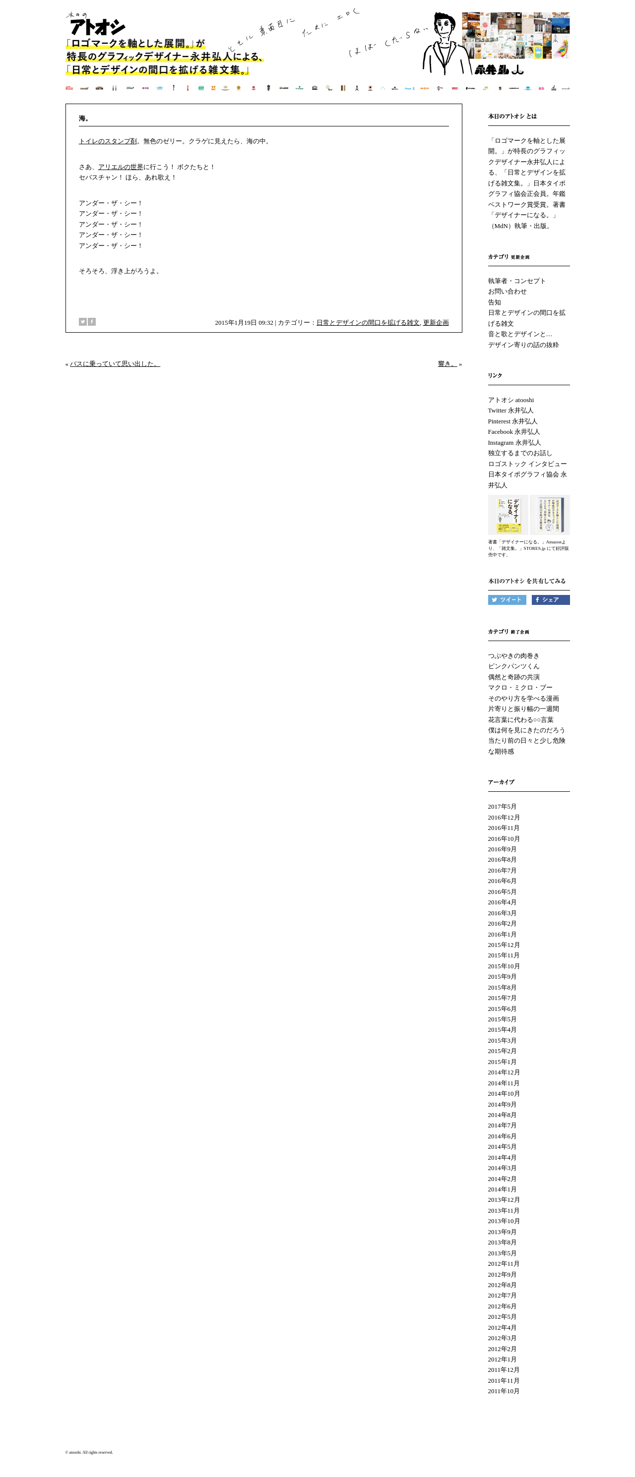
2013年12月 (504, 1199)
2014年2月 (502, 1178)
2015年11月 (504, 955)
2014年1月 (502, 1189)
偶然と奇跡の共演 (514, 677)
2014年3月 (502, 1168)
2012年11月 (504, 1263)
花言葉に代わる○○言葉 (521, 719)
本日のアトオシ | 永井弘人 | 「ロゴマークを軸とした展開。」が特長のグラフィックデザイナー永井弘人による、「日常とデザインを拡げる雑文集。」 (318, 57)
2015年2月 (502, 1051)
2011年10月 (504, 1391)
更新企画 (436, 322)
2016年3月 (502, 913)
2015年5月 (502, 1019)
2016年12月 (504, 817)
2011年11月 (504, 1380)
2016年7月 (502, 870)
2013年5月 (502, 1253)
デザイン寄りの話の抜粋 (523, 345)
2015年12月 (504, 944)
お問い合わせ (507, 291)
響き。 (447, 363)
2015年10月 (504, 966)
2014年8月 (502, 1115)
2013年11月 (504, 1210)
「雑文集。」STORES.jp (521, 548)
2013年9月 (502, 1232)
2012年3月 (502, 1338)
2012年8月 (502, 1285)
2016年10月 (504, 838)
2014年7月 (502, 1125)
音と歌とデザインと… (520, 334)
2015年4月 (502, 1029)
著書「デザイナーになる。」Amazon (525, 541)
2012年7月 (502, 1295)
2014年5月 (502, 1146)
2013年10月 (504, 1221)
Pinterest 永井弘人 (513, 421)
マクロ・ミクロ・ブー (520, 687)
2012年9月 (502, 1274)
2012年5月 (502, 1316)
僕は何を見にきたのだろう (527, 730)
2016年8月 (502, 859)
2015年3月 (502, 1040)
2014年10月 (504, 1093)
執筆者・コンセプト (517, 281)
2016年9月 (502, 849)
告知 (494, 302)
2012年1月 (502, 1359)
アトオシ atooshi (511, 400)
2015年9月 (502, 976)
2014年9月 (502, 1104)
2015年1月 (502, 1061)
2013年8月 (502, 1242)
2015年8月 (502, 987)
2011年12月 (504, 1369)
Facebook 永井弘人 (514, 431)
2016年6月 (502, 881)
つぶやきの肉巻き (514, 655)
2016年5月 (502, 891)
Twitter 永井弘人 (511, 410)
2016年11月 (504, 827)
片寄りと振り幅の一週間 (523, 708)
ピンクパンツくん (514, 666)
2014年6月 (502, 1136)
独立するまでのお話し (520, 453)
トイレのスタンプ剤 (108, 141)
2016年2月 (502, 923)
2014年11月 (504, 1083)
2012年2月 (502, 1349)
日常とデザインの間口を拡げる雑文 (368, 322)
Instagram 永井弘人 (514, 442)
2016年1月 (502, 934)
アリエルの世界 (120, 167)
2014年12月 (504, 1072)
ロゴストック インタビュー (527, 464)
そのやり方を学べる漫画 (523, 698)
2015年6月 (502, 1008)
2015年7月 (502, 998)
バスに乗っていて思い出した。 (115, 363)
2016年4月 (502, 902)
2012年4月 (502, 1327)
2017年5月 (502, 806)
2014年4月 (502, 1157)
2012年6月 (502, 1306)
